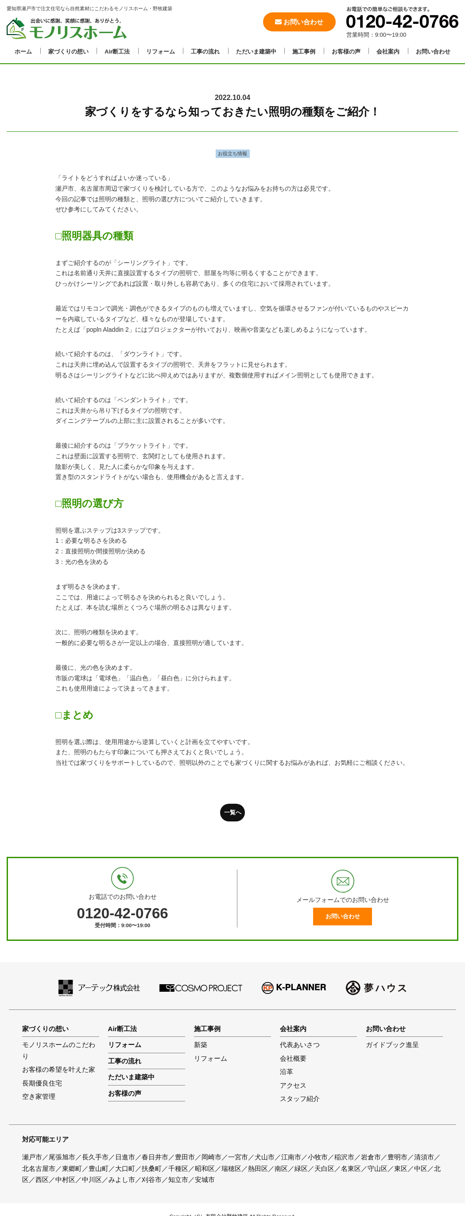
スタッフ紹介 (300, 1098)
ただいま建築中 (256, 51)
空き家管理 (38, 1096)
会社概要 (293, 1058)
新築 (200, 1044)
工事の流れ (205, 51)
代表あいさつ (300, 1044)
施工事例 (303, 51)
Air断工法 (117, 51)
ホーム (23, 51)
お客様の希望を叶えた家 (58, 1069)
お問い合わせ (299, 22)
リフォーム (160, 51)
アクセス (293, 1085)
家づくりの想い (68, 51)
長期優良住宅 (42, 1083)
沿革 (286, 1071)
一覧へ (232, 812)
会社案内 (387, 51)
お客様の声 (346, 51)
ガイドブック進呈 (392, 1044)
